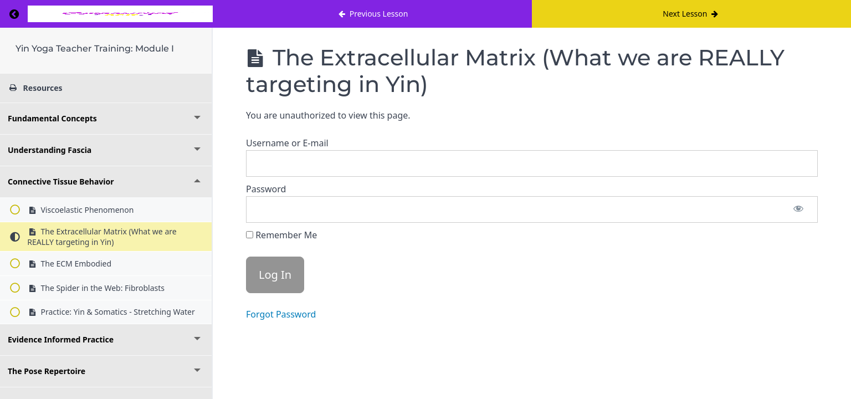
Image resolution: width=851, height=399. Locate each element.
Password (266, 189)
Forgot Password (281, 314)
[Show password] (798, 209)
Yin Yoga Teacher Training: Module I (95, 48)
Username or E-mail (287, 143)
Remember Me (281, 235)
